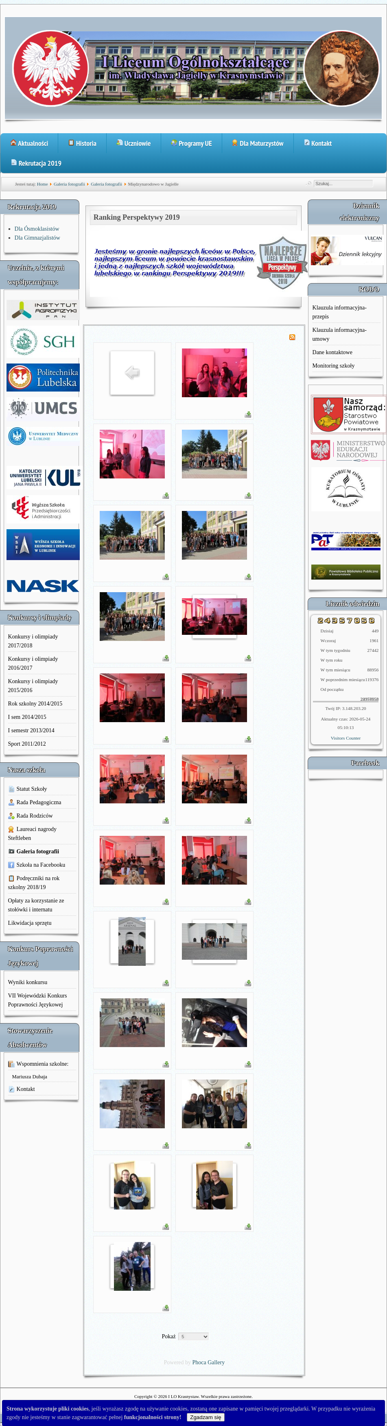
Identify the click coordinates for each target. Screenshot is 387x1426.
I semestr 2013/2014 (31, 730)
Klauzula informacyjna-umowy (340, 334)
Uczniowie (133, 143)
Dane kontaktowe (332, 352)
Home (42, 184)
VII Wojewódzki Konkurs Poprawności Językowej (37, 1000)
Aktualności (29, 143)
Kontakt (318, 143)
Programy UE (191, 143)
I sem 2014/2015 (27, 717)
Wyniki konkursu (28, 982)
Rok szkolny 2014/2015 (35, 704)
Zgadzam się (205, 1417)
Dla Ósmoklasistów (37, 229)
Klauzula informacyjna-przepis (340, 312)
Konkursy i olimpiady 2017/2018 (33, 641)
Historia (82, 143)
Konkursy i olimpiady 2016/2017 (33, 663)
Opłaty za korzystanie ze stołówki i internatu (36, 905)
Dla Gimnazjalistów (37, 238)
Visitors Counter (346, 738)
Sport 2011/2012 (27, 744)
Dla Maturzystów (258, 143)
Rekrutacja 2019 (36, 163)
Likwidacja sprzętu (30, 923)
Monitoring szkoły (334, 366)
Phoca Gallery (208, 1362)
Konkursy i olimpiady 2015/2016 (33, 685)
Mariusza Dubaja (29, 1077)
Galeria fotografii (69, 184)
